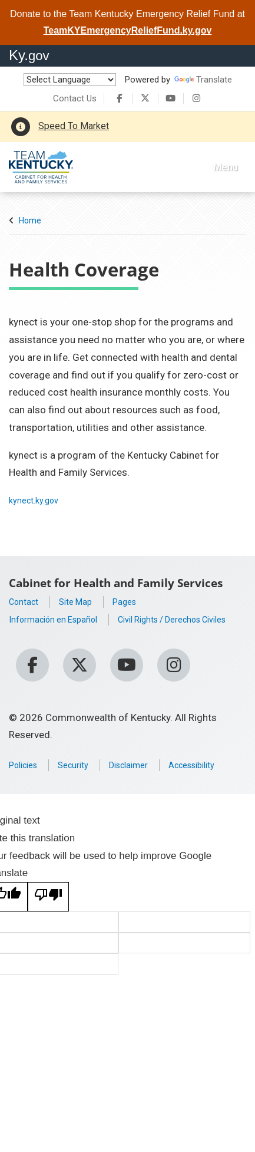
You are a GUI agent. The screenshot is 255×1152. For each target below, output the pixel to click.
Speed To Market (73, 125)
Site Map (84, 601)
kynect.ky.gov (38, 500)
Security (82, 768)
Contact (26, 601)
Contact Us (75, 98)
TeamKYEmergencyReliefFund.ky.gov (128, 30)
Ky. (29, 55)
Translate (203, 79)
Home (30, 220)
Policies (26, 768)
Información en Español (61, 619)
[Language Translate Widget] (70, 79)
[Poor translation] (48, 918)
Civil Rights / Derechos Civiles (75, 637)
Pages (137, 601)
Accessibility (37, 786)
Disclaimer (144, 768)
